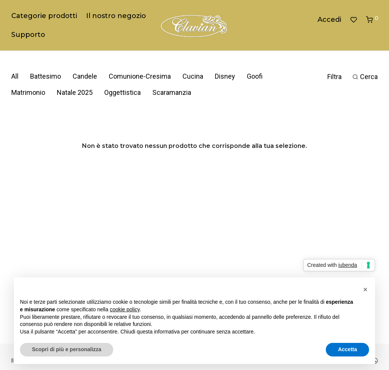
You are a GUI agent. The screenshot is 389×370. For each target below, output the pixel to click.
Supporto (28, 34)
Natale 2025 (75, 92)
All (14, 76)
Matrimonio (28, 92)
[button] (365, 289)
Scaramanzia (171, 92)
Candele (85, 76)
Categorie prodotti (44, 16)
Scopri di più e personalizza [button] (66, 349)
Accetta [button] (347, 349)
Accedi (329, 19)
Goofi (255, 76)
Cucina (192, 76)
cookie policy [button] (125, 309)
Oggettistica (122, 92)
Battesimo (45, 76)
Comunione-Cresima (140, 76)
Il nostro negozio (116, 16)
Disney (225, 76)
